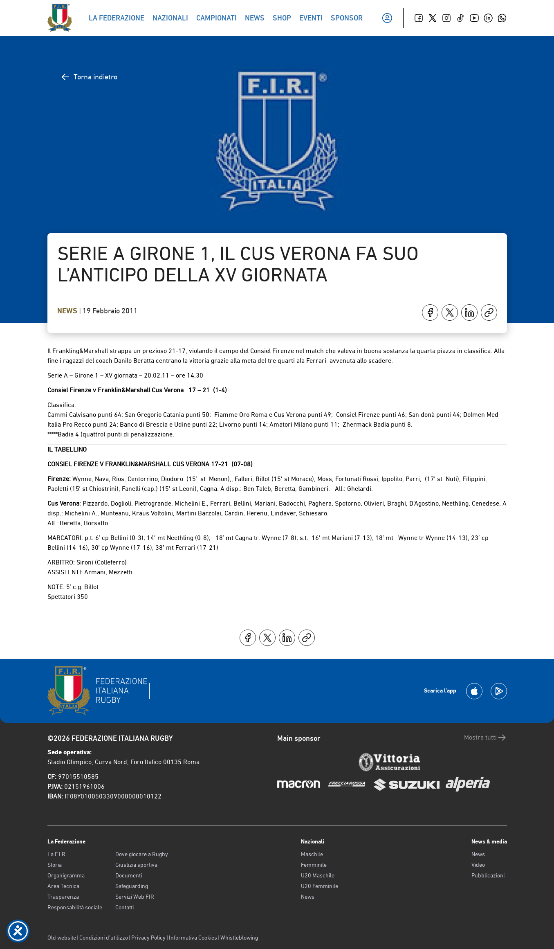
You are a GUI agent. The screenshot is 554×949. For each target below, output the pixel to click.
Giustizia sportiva (136, 864)
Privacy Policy (148, 937)
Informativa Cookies (193, 937)
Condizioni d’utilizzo (103, 937)
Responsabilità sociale (74, 907)
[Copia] (489, 312)
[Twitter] (432, 18)
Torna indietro (89, 77)
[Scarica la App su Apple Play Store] (474, 691)
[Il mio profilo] (387, 18)
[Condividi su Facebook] (430, 312)
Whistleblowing (239, 937)
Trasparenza (63, 896)
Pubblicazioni (488, 875)
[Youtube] (474, 18)
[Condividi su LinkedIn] (469, 312)
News (68, 310)
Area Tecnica (63, 886)
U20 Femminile (319, 886)
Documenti (128, 875)
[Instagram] (446, 18)
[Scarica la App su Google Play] (499, 691)
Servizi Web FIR (134, 896)
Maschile (312, 854)
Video (478, 864)
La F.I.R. (57, 854)
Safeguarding (131, 886)
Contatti (124, 907)
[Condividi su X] (450, 312)
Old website (61, 937)
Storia (54, 864)
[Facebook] (419, 18)
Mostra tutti (485, 737)
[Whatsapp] (502, 18)
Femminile (314, 864)
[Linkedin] (488, 18)
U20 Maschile (317, 875)
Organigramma (66, 875)
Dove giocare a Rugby (141, 854)
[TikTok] (460, 18)
